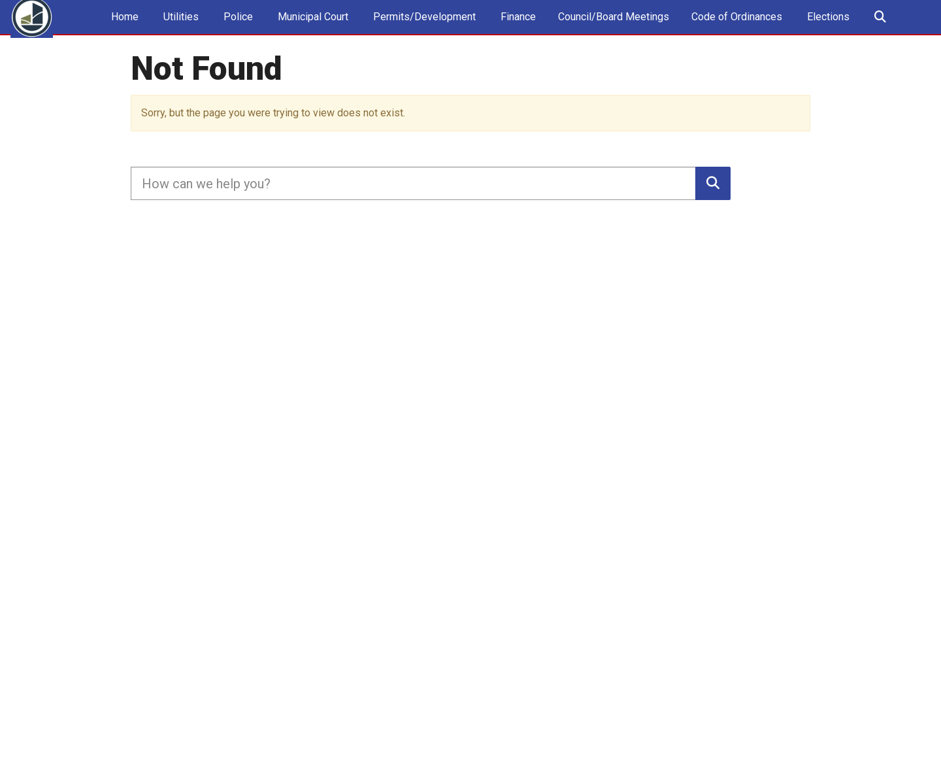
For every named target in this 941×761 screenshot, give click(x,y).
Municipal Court (311, 30)
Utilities (180, 30)
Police (237, 30)
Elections (827, 30)
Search (880, 30)
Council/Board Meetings (613, 30)
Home (123, 30)
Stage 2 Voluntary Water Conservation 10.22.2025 (620, 76)
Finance (517, 30)
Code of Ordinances (736, 30)
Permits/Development (423, 30)
